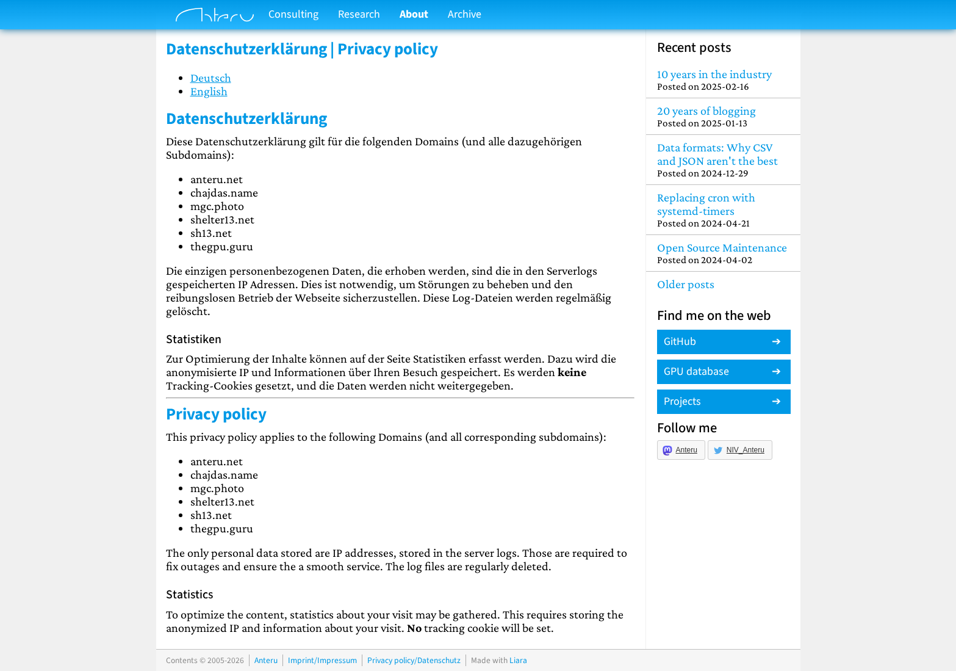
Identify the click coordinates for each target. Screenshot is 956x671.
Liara (518, 660)
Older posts (685, 284)
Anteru (686, 450)
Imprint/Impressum (322, 660)
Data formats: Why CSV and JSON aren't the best (723, 159)
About (414, 14)
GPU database (696, 371)
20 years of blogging (723, 116)
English (209, 91)
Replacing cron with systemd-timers (723, 209)
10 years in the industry (723, 79)
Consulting (293, 14)
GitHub (680, 341)
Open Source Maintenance (723, 253)
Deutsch (210, 77)
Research (359, 14)
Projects (682, 401)
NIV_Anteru (745, 450)
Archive (464, 14)
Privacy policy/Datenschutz (414, 660)
